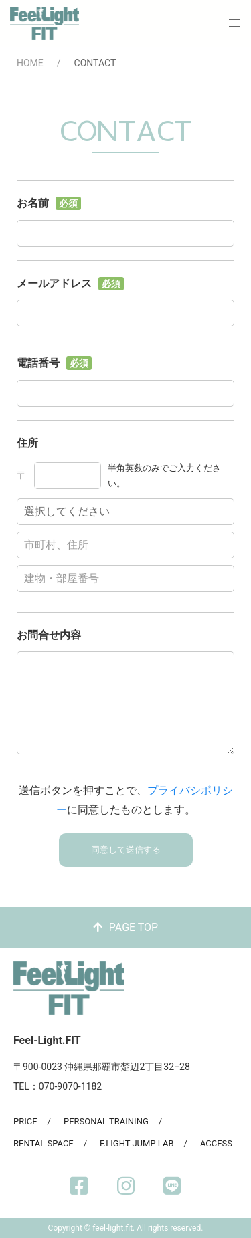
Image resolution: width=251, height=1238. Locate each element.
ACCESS (216, 1143)
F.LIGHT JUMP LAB (136, 1143)
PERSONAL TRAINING (106, 1121)
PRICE (25, 1121)
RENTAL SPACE (43, 1143)
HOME (30, 63)
